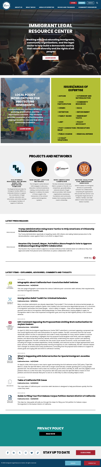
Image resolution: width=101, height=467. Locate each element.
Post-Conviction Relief (67, 129)
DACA (79, 108)
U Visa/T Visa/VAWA (63, 139)
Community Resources (82, 103)
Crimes (62, 108)
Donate (81, 3)
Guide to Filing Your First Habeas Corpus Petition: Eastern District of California (56, 396)
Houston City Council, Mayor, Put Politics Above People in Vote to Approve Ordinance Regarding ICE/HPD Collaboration (55, 244)
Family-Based (65, 116)
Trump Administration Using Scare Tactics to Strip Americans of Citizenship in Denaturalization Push (56, 230)
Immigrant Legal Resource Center (50, 28)
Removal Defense (85, 134)
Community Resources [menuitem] (87, 7)
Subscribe (85, 453)
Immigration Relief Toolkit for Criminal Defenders (42, 298)
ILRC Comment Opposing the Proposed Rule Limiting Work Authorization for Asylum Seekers (55, 323)
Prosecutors (83, 128)
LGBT (61, 122)
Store (73, 3)
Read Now (50, 434)
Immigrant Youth (81, 117)
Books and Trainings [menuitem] (66, 7)
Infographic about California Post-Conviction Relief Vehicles (48, 282)
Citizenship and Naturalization (83, 97)
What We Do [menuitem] (31, 7)
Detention (63, 112)
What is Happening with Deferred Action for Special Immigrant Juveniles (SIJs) (54, 357)
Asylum (62, 96)
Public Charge (65, 134)
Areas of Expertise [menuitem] (46, 7)
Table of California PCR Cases (32, 380)
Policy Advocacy (81, 123)
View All (89, 257)
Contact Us (92, 463)
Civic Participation (64, 103)
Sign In (90, 3)
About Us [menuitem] (18, 7)
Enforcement (83, 112)
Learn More (50, 58)
